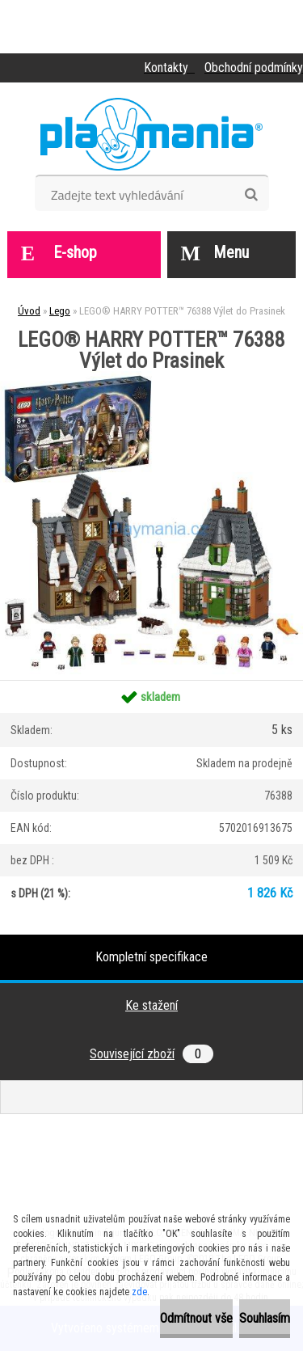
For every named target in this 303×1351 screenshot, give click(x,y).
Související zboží (151, 1054)
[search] (251, 194)
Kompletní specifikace (151, 957)
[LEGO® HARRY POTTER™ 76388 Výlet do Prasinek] (151, 377)
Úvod (29, 311)
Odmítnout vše (196, 1318)
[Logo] (151, 134)
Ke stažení (151, 1005)
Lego (59, 311)
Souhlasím (264, 1318)
